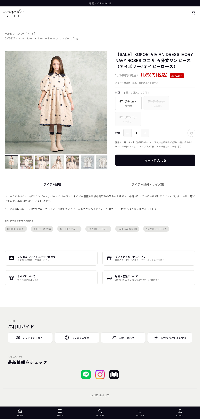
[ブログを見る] (114, 374)
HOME (8, 33)
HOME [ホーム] (20, 413)
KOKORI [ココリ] (25, 33)
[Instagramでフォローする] (100, 374)
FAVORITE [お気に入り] (140, 413)
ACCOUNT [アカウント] (180, 413)
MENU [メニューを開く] (60, 413)
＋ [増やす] (145, 133)
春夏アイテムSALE (100, 3)
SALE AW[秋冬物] (127, 228)
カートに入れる (155, 160)
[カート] (193, 12)
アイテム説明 (52, 184)
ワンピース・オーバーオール (38, 38)
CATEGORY (11, 38)
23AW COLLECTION (156, 228)
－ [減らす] (127, 133)
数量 (117, 133)
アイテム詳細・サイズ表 (148, 184)
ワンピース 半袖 (68, 38)
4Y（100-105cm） (69, 228)
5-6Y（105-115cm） (98, 228)
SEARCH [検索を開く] (100, 413)
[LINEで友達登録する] (86, 374)
